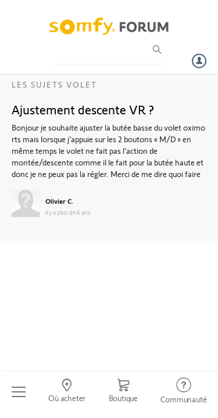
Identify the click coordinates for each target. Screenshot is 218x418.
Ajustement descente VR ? (83, 109)
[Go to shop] (123, 392)
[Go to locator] (67, 392)
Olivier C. (59, 201)
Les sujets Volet (54, 84)
